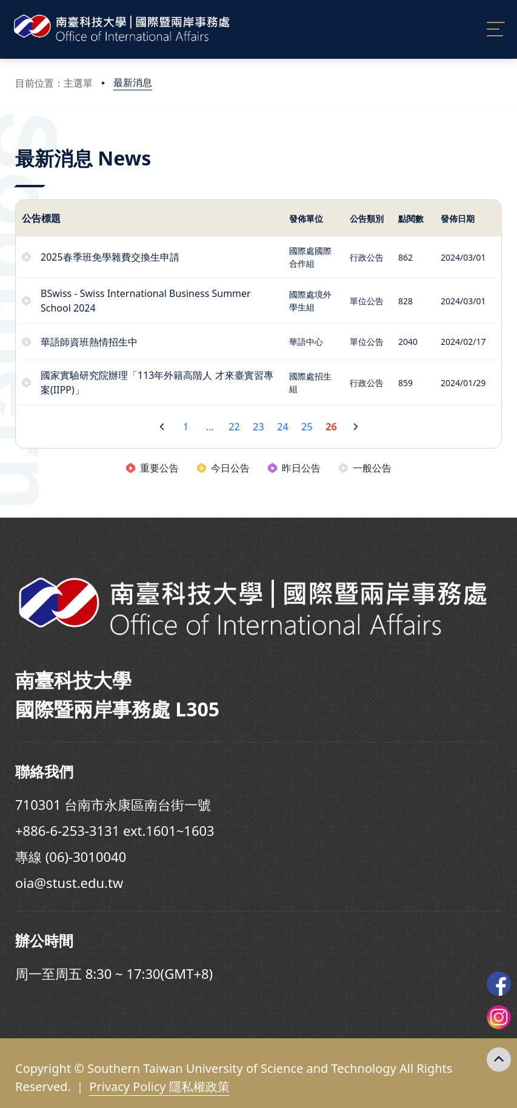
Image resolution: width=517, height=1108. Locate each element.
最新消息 (132, 82)
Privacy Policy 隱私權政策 (159, 1086)
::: (18, 141)
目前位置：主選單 (54, 83)
